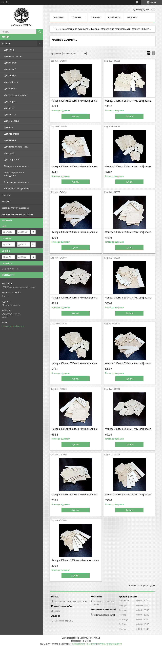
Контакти (114, 17)
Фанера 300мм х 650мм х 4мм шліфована (128, 297)
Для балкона (10, 88)
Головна (58, 17)
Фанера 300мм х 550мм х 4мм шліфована (128, 232)
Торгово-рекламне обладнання (14, 174)
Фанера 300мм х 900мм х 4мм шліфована (74, 494)
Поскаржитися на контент (84, 644)
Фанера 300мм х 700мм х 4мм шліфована (74, 363)
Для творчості (11, 159)
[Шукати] (39, 31)
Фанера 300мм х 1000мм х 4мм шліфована (75, 560)
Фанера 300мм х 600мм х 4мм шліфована (74, 297)
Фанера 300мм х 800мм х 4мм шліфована (74, 428)
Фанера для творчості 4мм (115, 29)
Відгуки (6, 201)
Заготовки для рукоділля (17, 188)
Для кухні (9, 49)
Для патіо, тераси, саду (16, 146)
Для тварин (10, 101)
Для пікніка (10, 140)
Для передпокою (13, 56)
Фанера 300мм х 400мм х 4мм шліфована (74, 166)
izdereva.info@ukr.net (13, 326)
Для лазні (9, 153)
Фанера (95, 29)
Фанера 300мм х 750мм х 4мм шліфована (128, 363)
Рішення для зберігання (16, 181)
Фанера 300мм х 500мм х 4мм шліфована (74, 232)
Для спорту (10, 114)
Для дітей (9, 107)
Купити (75, 116)
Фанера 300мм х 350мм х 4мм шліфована (128, 100)
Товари (6, 43)
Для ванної (10, 69)
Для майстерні (11, 133)
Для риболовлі (11, 120)
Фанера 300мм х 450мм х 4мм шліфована (128, 166)
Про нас (6, 194)
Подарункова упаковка (16, 166)
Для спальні (10, 75)
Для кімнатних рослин (15, 94)
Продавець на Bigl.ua (81, 641)
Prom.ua (96, 638)
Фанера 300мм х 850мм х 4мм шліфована (128, 428)
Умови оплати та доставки (16, 207)
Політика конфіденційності (109, 644)
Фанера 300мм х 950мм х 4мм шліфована (128, 494)
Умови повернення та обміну (17, 214)
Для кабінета (11, 82)
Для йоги (8, 127)
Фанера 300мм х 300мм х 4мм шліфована (74, 100)
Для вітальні (10, 62)
